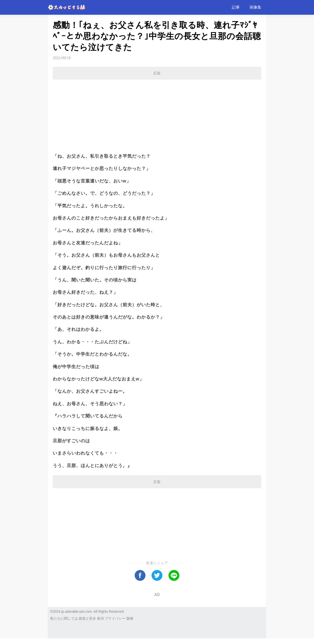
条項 (100, 618)
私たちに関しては (64, 618)
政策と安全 (87, 618)
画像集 (255, 7)
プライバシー (115, 618)
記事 (236, 7)
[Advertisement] (157, 113)
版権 (129, 618)
